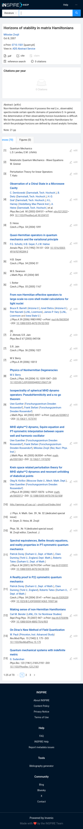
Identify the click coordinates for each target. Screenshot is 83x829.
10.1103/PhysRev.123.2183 (24, 666)
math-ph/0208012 (59, 415)
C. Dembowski (17, 192)
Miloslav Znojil (11, 34)
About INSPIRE (41, 700)
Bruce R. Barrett (18, 308)
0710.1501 (17, 45)
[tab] (13, 140)
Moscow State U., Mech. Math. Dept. (46, 480)
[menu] (63, 5)
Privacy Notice (41, 711)
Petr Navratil (16, 312)
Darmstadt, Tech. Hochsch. (41, 192)
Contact (41, 801)
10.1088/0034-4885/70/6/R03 (32, 621)
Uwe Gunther (17, 403)
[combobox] (46, 13)
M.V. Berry (15, 374)
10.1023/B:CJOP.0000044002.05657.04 (30, 382)
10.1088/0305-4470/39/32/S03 (32, 323)
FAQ (41, 736)
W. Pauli (14, 634)
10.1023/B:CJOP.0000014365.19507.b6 (36, 601)
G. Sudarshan (17, 659)
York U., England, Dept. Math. (35, 557)
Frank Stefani (31, 407)
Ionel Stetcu (47, 308)
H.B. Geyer (29, 244)
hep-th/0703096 (60, 618)
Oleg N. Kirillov (18, 480)
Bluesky (41, 790)
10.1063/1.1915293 (40, 459)
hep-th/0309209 (60, 597)
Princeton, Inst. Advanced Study (37, 634)
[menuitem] (65, 5)
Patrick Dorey (17, 554)
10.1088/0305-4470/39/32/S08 (46, 495)
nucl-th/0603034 (60, 319)
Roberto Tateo (47, 590)
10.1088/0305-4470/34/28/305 (32, 569)
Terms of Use (41, 717)
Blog (41, 784)
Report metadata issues (41, 747)
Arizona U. (33, 308)
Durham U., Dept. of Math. (39, 554)
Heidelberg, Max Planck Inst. (34, 204)
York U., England (29, 590)
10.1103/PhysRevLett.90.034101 (32, 215)
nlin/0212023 (61, 211)
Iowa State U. (33, 315)
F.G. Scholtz (16, 244)
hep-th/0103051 (59, 565)
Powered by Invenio (41, 818)
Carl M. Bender (18, 614)
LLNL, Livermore (33, 312)
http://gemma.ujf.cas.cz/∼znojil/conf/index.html (35, 504)
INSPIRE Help (41, 741)
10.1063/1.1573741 (26, 418)
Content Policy (41, 706)
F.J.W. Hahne (43, 244)
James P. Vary (51, 312)
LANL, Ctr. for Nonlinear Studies (44, 614)
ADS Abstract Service (24, 48)
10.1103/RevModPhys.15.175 (25, 642)
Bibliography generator (41, 766)
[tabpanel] (41, 412)
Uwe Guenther (17, 440)
